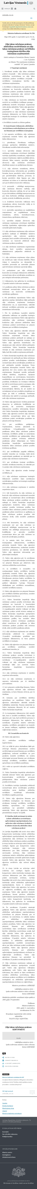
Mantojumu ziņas (8, 1108)
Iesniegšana (6, 1155)
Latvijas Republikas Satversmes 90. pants (18, 1181)
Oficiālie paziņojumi (9, 1149)
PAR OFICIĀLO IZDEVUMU (11, 1066)
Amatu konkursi (7, 1106)
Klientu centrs (7, 1152)
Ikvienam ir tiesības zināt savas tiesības (18, 1183)
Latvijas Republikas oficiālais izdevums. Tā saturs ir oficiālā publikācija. (16, 1121)
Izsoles (4, 1103)
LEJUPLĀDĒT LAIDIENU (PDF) (12, 1063)
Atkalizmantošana (8, 1157)
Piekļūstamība (7, 1136)
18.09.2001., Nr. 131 (7, 15)
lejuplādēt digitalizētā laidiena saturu (20, 27)
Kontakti (5, 1132)
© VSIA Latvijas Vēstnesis (11, 1128)
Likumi (4, 1111)
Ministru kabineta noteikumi (12, 1113)
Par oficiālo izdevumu (9, 1134)
